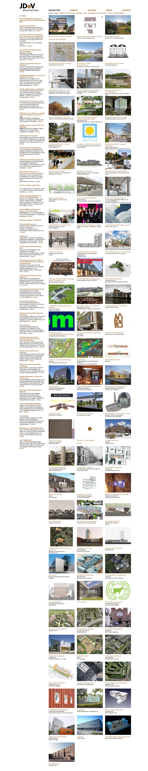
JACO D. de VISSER (55, 440)
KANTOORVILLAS (54, 764)
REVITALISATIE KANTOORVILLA (115, 387)
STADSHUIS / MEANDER (113, 656)
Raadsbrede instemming (28, 301)
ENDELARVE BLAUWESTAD (58, 629)
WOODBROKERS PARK (112, 360)
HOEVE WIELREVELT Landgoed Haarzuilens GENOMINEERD (87, 118)
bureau (77, 10)
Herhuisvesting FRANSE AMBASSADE (89, 333)
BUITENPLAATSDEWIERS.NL (114, 333)
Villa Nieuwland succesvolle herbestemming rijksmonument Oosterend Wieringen (30, 338)
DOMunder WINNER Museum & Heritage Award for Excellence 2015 (61, 279)
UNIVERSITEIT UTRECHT (85, 467)
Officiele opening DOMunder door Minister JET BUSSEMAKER (31, 196)
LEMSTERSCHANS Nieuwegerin (87, 252)
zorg (85, 13)
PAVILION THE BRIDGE (56, 198)
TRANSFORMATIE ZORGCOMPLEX (88, 90)
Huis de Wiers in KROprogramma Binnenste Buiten (30, 50)
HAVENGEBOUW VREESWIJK (58, 710)
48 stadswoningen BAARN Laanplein (60, 63)
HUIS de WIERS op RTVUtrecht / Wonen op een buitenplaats (30, 210)
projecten (58, 10)
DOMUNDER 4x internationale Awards (89, 225)
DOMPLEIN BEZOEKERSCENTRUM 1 (117, 494)
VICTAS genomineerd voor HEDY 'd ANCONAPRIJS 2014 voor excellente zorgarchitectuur (32, 261)
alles (51, 13)
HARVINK (80, 737)
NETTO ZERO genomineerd (114, 602)
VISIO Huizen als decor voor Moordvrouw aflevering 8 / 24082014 (31, 172)
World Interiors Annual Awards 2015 (31, 101)
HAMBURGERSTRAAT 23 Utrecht (59, 144)
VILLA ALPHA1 (81, 602)
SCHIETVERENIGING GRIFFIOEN (116, 683)
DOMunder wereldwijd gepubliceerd (31, 160)
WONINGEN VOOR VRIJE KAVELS (116, 171)
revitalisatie (101, 13)
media (113, 10)
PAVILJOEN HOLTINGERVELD (86, 198)
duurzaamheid (119, 13)
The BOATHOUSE (54, 413)
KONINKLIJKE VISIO (111, 440)
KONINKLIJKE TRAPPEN (57, 171)
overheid (79, 13)
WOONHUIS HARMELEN (57, 656)
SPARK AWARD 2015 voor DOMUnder (32, 89)
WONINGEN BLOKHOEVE (85, 575)
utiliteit (110, 13)
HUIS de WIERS (54, 387)
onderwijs (92, 13)
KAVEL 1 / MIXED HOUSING (114, 710)
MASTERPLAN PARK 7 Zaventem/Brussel (84, 64)
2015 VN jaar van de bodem (28, 136)
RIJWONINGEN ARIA (55, 494)
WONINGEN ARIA (82, 656)
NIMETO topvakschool (56, 252)
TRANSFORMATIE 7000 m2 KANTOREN (118, 252)
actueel (96, 10)
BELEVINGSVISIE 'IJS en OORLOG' (88, 306)
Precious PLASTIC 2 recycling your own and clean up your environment (31, 35)
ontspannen (70, 13)
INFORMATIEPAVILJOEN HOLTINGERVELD (113, 91)
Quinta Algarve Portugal (112, 36)
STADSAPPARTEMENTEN (57, 467)
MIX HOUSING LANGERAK (85, 629)
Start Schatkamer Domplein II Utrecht (32, 289)
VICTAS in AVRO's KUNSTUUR (30, 185)
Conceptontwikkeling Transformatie (116, 306)
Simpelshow (24, 236)
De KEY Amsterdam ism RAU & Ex (59, 117)
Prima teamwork (25, 325)
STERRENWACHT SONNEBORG (115, 575)
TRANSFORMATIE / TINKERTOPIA (60, 225)
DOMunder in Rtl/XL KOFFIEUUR (30, 220)
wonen (56, 13)
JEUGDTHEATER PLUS (112, 521)
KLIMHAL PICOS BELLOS (85, 683)
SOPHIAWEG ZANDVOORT (114, 279)
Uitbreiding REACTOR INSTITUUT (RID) (117, 413)
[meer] (38, 31)
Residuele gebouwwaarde (28, 224)
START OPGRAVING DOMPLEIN (30, 404)
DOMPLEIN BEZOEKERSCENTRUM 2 (89, 387)
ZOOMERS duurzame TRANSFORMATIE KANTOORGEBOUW (61, 333)
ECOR (22, 27)
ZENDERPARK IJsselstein (85, 413)
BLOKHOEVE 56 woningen (113, 467)
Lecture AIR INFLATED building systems (117, 225)
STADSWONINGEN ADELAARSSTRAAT (118, 737)
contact (126, 10)
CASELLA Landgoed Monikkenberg (60, 360)
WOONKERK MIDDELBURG (114, 629)
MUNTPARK (81, 360)
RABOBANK (81, 710)
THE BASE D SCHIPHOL (85, 171)
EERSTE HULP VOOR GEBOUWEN (31, 428)
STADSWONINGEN (55, 602)
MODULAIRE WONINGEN (57, 683)
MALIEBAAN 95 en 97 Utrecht (114, 63)
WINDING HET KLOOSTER (113, 548)
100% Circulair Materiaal (27, 26)
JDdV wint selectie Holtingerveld (30, 148)
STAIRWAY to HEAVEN (84, 494)
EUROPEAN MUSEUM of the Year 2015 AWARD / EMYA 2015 (32, 76)
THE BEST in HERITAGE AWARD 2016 (89, 144)
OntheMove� (24, 416)
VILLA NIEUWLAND (55, 521)
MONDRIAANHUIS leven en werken (116, 117)
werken (62, 13)
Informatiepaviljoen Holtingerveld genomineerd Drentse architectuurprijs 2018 (32, 20)
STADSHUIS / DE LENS (84, 548)
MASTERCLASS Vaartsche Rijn (87, 521)
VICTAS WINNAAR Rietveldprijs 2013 (88, 279)
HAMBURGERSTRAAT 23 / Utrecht (60, 90)
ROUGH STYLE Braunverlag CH (115, 198)
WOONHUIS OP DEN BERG (57, 737)
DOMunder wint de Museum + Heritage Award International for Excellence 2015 (32, 114)
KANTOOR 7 (53, 575)
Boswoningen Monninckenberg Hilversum (89, 36)
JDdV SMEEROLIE (26, 440)
